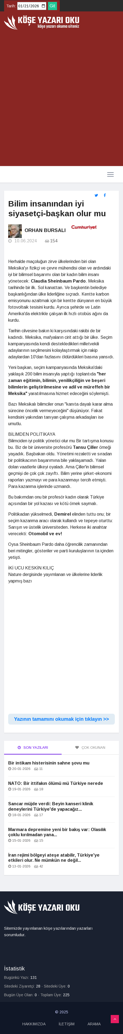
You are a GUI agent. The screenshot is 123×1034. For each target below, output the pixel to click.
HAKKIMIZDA (34, 1024)
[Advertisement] (61, 98)
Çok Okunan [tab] (90, 747)
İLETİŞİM (66, 1024)
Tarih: (11, 6)
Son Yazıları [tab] (33, 747)
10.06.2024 (22, 241)
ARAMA (94, 1024)
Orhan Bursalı (45, 230)
